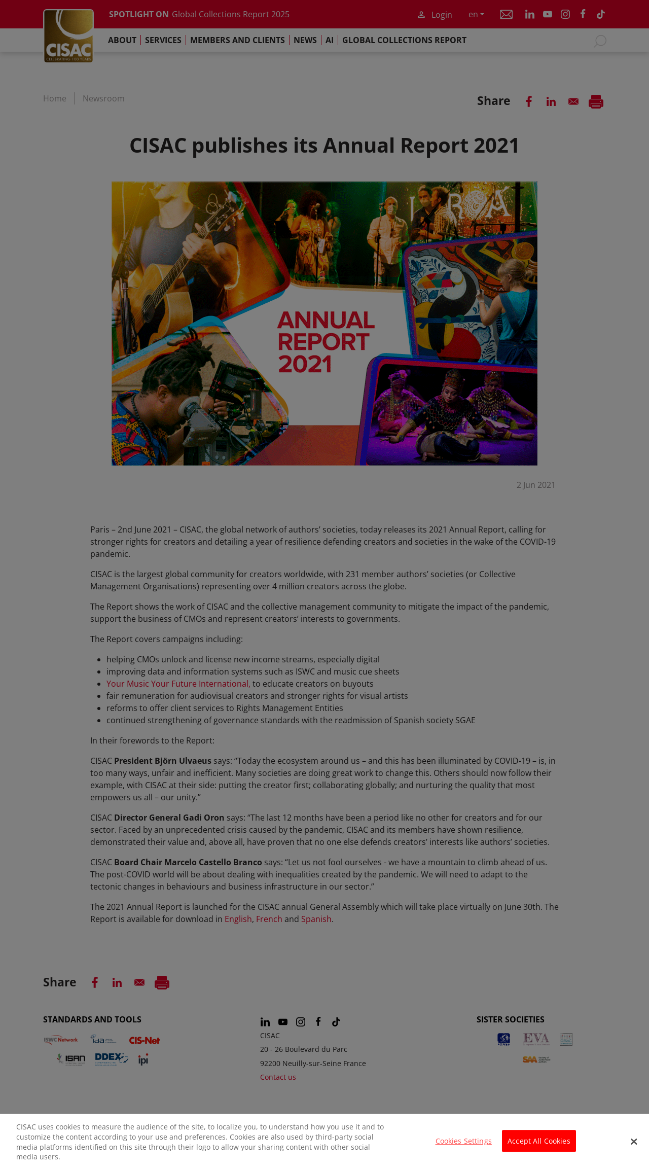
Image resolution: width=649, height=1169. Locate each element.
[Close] (634, 1146)
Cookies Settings (464, 1146)
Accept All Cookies (539, 1146)
